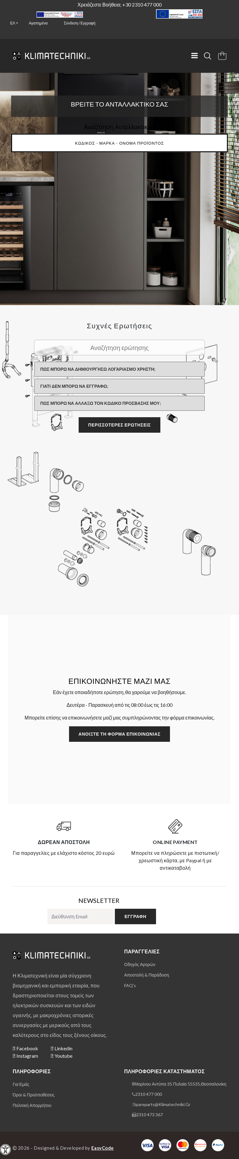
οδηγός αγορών (139, 964)
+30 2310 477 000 (142, 4)
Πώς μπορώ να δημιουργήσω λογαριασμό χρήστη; (97, 369)
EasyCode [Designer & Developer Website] (102, 1148)
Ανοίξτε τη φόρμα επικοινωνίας (120, 734)
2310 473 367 (149, 1114)
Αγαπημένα (38, 23)
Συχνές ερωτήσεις (119, 325)
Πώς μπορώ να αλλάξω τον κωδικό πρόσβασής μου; (100, 403)
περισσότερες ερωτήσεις (119, 424)
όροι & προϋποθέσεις (33, 1094)
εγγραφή (135, 916)
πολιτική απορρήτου (32, 1105)
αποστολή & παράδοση (146, 974)
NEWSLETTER (99, 900)
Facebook (25, 1048)
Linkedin (61, 1048)
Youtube (61, 1056)
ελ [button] (12, 23)
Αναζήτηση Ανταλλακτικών (119, 126)
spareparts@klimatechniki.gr (161, 1104)
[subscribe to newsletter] (80, 916)
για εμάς (21, 1084)
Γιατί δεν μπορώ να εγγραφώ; (74, 386)
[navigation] (5, 1149)
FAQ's (130, 985)
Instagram (25, 1056)
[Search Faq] (119, 347)
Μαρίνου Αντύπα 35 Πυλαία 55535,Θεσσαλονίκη (180, 1084)
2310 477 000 (148, 1094)
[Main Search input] (119, 142)
